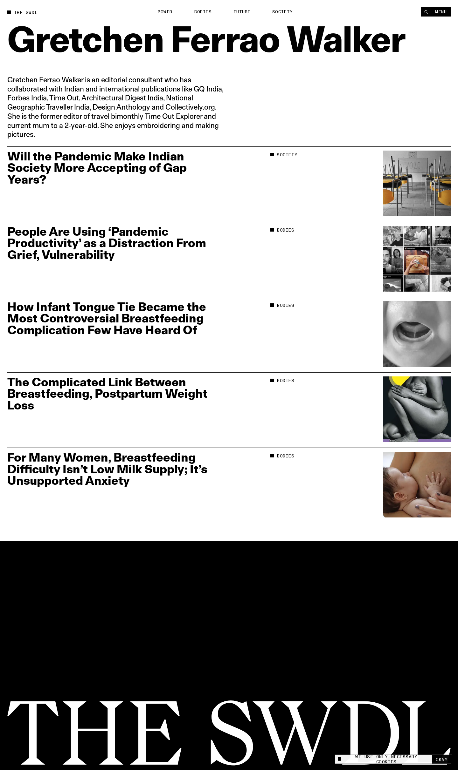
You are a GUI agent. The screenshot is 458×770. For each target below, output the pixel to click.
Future (242, 12)
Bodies (203, 12)
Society (282, 12)
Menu (441, 12)
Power (164, 12)
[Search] (426, 12)
